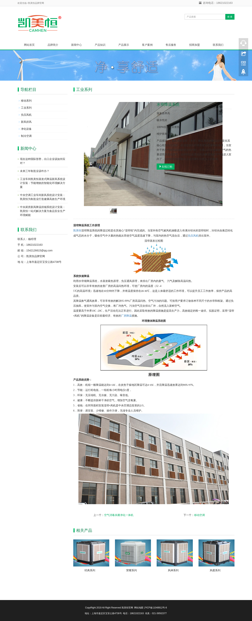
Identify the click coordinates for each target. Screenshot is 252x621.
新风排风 (26, 121)
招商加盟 (194, 44)
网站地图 (139, 607)
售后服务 (171, 44)
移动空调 (199, 515)
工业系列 (26, 107)
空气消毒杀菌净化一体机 (118, 515)
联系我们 (218, 44)
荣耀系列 (131, 570)
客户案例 (147, 44)
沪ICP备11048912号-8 (155, 607)
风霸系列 (215, 570)
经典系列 (90, 570)
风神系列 (173, 570)
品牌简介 (53, 44)
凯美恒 (77, 230)
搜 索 (229, 16)
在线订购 (165, 166)
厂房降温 (126, 315)
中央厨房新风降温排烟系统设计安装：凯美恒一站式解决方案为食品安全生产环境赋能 (42, 211)
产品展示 (123, 44)
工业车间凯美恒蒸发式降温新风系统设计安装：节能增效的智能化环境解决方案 (42, 183)
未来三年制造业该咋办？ (34, 170)
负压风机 (193, 235)
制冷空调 (26, 135)
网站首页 (29, 44)
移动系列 (26, 100)
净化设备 (26, 128)
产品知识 (100, 44)
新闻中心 (76, 44)
